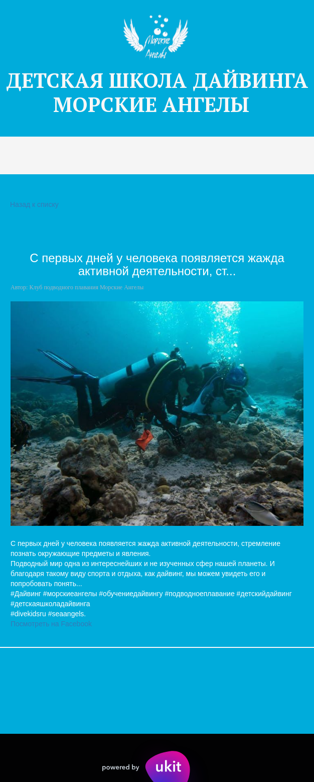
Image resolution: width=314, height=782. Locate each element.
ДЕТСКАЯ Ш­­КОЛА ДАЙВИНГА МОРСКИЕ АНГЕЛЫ (157, 92)
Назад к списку (33, 204)
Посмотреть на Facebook (51, 624)
